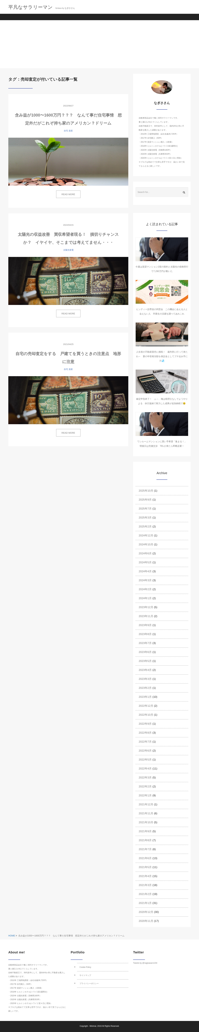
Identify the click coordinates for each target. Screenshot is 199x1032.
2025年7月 (145, 508)
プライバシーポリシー (89, 983)
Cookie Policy (85, 967)
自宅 (66, 131)
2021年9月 (145, 831)
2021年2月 (145, 894)
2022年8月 (145, 732)
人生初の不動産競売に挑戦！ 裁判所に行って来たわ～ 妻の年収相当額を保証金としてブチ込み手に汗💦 (162, 356)
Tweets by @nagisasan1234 (145, 963)
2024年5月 (145, 562)
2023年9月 (145, 625)
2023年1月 (145, 696)
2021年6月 (145, 858)
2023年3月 (145, 678)
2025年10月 (146, 490)
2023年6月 (145, 652)
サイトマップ (85, 975)
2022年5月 (145, 759)
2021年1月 (145, 903)
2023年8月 (145, 634)
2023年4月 (145, 670)
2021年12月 (146, 804)
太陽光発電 (68, 250)
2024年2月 (145, 589)
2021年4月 (145, 876)
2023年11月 (146, 616)
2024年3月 (145, 580)
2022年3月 (145, 777)
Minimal (93, 1026)
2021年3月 (145, 885)
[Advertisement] (99, 44)
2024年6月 (145, 553)
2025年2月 (145, 526)
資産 (71, 131)
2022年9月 (145, 723)
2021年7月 (145, 849)
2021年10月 (146, 822)
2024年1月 (145, 598)
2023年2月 (145, 687)
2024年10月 (146, 544)
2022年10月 (146, 714)
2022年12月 (146, 705)
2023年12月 (146, 607)
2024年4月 (145, 571)
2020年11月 (146, 921)
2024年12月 (146, 535)
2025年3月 (145, 517)
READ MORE (68, 194)
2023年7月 (145, 643)
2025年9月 (145, 499)
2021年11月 (146, 813)
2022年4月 (145, 768)
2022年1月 (145, 795)
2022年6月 (145, 750)
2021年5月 (145, 867)
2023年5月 (145, 661)
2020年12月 (146, 912)
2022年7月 (145, 741)
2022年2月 (145, 786)
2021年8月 (145, 840)
